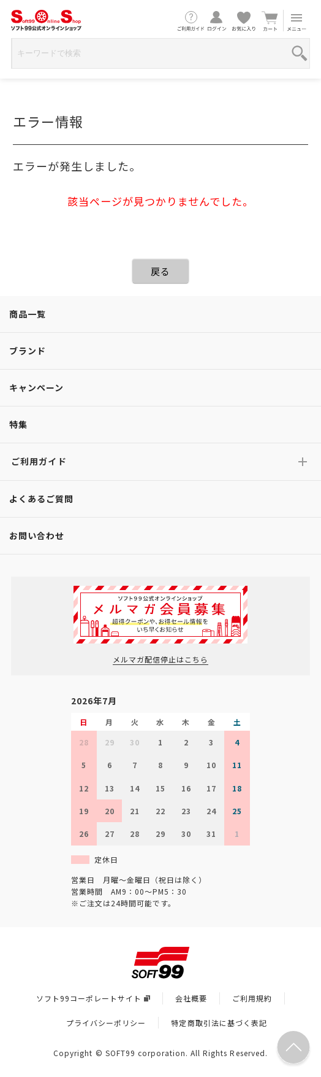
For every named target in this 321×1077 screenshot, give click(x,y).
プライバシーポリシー (106, 1022)
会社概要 (191, 998)
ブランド (27, 350)
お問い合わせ (36, 535)
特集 (18, 424)
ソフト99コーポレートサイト (93, 998)
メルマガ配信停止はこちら (160, 659)
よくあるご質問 (41, 498)
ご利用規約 (252, 998)
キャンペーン (36, 387)
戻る (160, 271)
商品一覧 (27, 314)
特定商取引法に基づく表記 (218, 1022)
